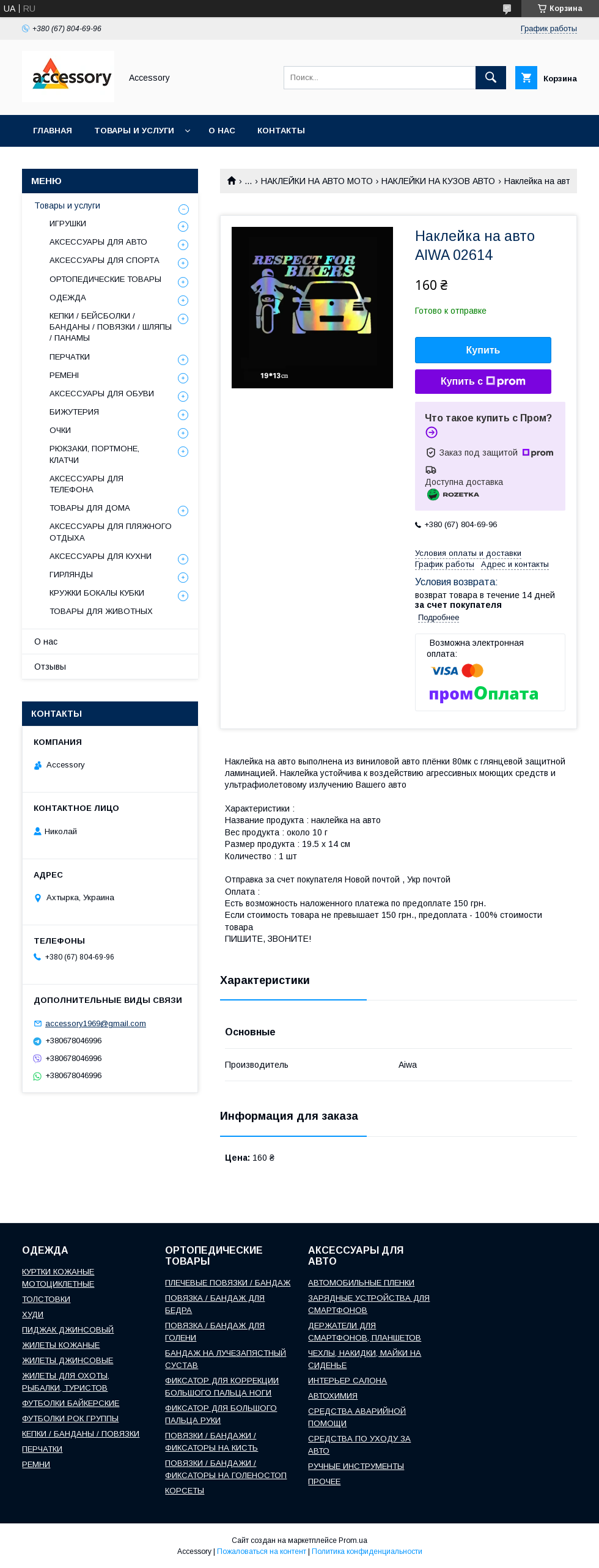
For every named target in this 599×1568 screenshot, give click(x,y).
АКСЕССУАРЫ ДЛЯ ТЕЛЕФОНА (86, 484)
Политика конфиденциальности (367, 1551)
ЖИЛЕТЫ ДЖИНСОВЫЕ (67, 1360)
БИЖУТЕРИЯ (74, 411)
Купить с (483, 381)
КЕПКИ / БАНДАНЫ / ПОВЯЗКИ (80, 1433)
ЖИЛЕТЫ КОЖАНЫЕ (61, 1345)
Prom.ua (353, 1540)
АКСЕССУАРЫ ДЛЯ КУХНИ (101, 556)
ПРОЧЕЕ (324, 1481)
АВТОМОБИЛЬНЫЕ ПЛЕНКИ (361, 1282)
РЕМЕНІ (64, 375)
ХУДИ (32, 1314)
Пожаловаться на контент (261, 1551)
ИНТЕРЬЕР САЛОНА (347, 1380)
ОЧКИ (60, 430)
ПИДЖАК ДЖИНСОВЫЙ (68, 1329)
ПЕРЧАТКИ (70, 356)
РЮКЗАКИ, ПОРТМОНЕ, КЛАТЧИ (94, 454)
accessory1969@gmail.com (95, 1023)
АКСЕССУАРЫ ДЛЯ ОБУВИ (102, 393)
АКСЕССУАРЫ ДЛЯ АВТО (98, 241)
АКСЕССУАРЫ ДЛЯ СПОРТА (105, 260)
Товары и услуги (134, 130)
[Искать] (491, 77)
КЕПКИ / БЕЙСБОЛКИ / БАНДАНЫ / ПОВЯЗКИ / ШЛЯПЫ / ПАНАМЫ (111, 326)
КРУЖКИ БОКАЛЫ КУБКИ (97, 592)
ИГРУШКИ (68, 223)
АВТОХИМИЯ (333, 1395)
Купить (483, 350)
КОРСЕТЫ (184, 1490)
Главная (52, 130)
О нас (221, 130)
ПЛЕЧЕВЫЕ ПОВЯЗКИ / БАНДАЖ (227, 1282)
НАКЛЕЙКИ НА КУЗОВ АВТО (438, 181)
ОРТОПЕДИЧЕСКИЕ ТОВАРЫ (105, 279)
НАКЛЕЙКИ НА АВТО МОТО (317, 181)
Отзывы (50, 666)
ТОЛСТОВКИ (46, 1299)
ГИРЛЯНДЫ (71, 574)
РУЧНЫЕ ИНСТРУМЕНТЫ (356, 1466)
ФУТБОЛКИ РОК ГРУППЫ (70, 1418)
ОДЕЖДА (68, 297)
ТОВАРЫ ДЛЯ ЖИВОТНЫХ (101, 611)
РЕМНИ (36, 1464)
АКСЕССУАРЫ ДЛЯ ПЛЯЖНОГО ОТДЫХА (111, 532)
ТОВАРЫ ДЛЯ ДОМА (90, 507)
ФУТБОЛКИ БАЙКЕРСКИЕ (70, 1403)
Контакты (281, 130)
